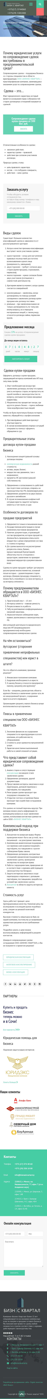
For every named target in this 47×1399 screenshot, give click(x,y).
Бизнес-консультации (15, 972)
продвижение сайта (21, 1382)
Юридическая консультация (18, 957)
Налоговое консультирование (19, 965)
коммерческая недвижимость (19, 464)
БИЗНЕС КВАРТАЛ (11, 25)
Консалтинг (12, 884)
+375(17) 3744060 (17, 9)
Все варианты (11, 1029)
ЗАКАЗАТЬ (23, 129)
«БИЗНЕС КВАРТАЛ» (22, 819)
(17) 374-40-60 (17, 1355)
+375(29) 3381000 (17, 12)
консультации (12, 773)
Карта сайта (12, 1368)
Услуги (23, 25)
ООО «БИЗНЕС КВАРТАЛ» (28, 79)
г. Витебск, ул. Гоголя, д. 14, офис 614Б (25, 1352)
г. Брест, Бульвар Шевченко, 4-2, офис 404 (27, 1348)
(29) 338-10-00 (17, 1359)
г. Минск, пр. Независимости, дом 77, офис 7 (27, 1344)
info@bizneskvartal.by (19, 1363)
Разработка (7, 1382)
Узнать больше (10, 1082)
